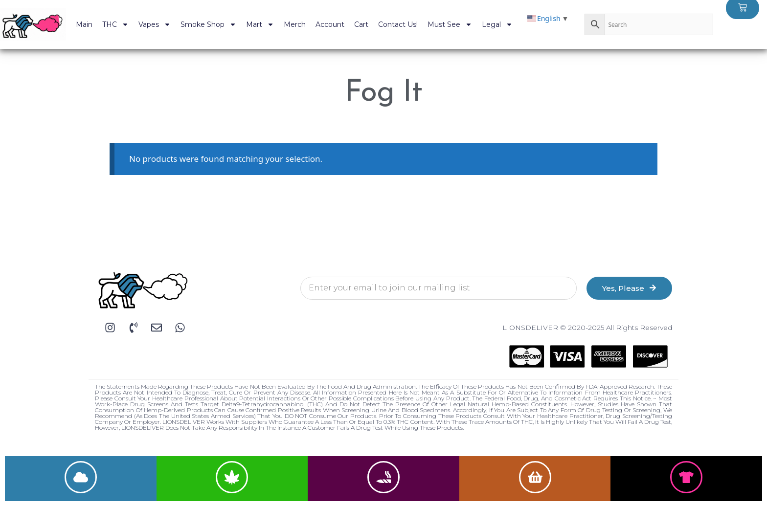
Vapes (154, 24)
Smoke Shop (208, 24)
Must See (450, 24)
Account (330, 24)
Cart (361, 24)
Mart (260, 24)
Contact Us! (398, 24)
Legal (497, 24)
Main (84, 24)
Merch (295, 24)
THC (115, 24)
